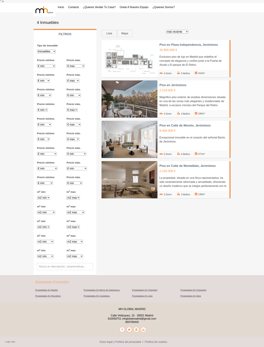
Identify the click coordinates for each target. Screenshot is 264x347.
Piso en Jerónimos (172, 85)
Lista (109, 33)
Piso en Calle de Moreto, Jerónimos (185, 125)
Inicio (61, 7)
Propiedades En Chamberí (144, 290)
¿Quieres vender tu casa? (99, 7)
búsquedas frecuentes (52, 282)
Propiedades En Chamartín (193, 290)
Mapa (124, 33)
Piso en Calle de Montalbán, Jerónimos (187, 166)
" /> (2, 1)
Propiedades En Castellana (97, 296)
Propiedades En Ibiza (190, 296)
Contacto (73, 7)
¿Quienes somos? (163, 7)
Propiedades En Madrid (46, 290)
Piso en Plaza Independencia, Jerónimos (188, 44)
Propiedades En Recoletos (48, 296)
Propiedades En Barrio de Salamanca (102, 290)
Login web (10, 341)
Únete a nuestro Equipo (134, 7)
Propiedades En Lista (142, 296)
